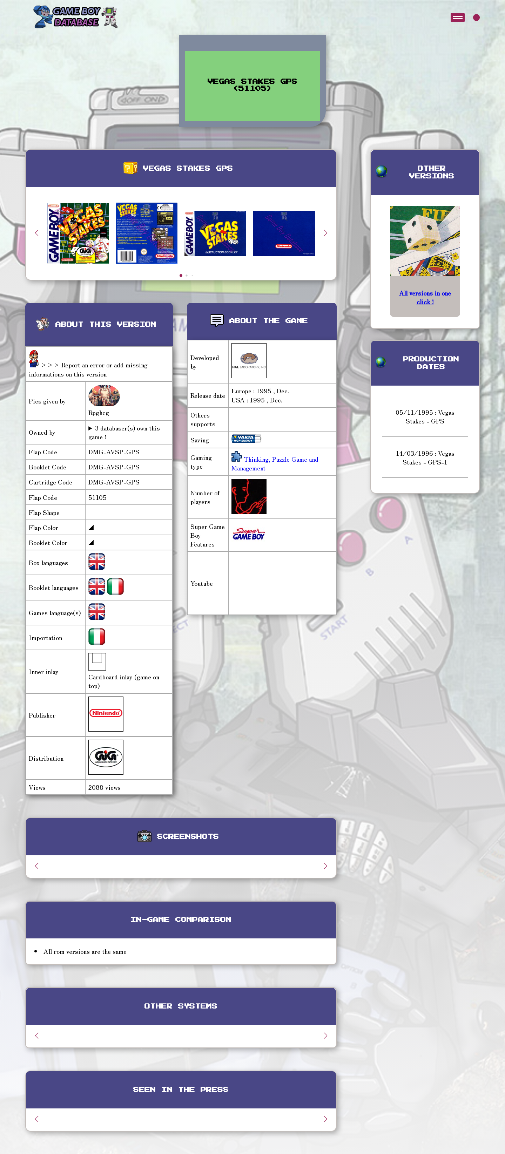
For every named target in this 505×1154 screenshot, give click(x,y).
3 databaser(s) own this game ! (124, 432)
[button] (325, 233)
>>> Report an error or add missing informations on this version (88, 369)
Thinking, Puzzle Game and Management (274, 463)
